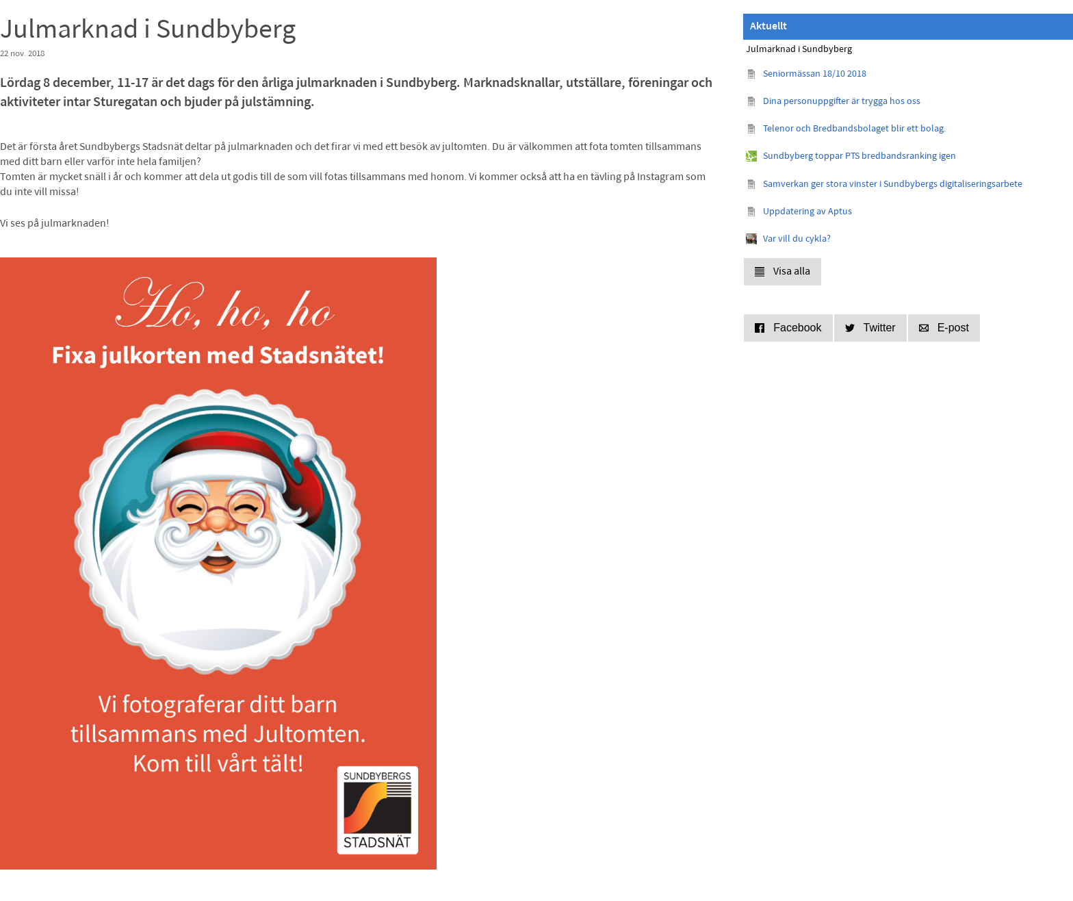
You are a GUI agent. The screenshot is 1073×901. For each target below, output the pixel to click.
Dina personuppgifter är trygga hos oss (841, 102)
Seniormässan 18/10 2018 (814, 74)
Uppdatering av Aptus (807, 212)
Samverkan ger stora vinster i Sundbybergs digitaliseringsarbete (892, 184)
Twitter (870, 327)
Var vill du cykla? (797, 239)
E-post (944, 327)
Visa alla (782, 271)
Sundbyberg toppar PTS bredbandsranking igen (859, 156)
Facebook (788, 327)
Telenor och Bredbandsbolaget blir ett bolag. (854, 129)
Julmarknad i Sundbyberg (799, 50)
